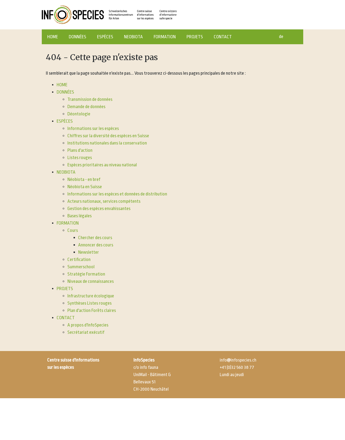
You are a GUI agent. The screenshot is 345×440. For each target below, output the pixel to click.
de (281, 36)
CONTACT (223, 36)
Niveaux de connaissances (90, 281)
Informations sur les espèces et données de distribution (117, 194)
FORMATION (165, 36)
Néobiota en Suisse (84, 186)
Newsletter (88, 252)
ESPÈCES (105, 36)
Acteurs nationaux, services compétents (103, 201)
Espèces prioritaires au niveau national (102, 164)
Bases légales (79, 215)
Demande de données (86, 106)
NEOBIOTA (133, 36)
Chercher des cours (95, 237)
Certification (79, 259)
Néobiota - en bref (83, 179)
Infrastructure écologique (90, 295)
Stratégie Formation (86, 274)
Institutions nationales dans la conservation (107, 143)
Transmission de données (89, 99)
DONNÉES (77, 36)
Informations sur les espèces (93, 128)
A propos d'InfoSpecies (87, 325)
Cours (72, 230)
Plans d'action (79, 150)
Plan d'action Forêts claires (91, 310)
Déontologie (78, 113)
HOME (52, 36)
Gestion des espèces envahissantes (98, 208)
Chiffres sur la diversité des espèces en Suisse (108, 135)
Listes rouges (79, 157)
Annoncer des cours (95, 245)
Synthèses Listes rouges (89, 303)
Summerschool (81, 266)
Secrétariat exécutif (85, 332)
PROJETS (195, 36)
